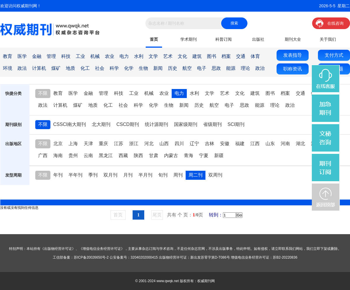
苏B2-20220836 (285, 257)
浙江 (133, 143)
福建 (240, 143)
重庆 (103, 143)
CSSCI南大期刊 (69, 124)
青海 (188, 155)
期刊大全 (293, 39)
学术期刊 (188, 39)
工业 (80, 56)
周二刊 (196, 174)
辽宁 (194, 143)
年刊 (58, 174)
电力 (124, 56)
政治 (260, 68)
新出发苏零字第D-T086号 (210, 257)
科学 (114, 68)
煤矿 (56, 68)
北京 (58, 143)
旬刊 (163, 174)
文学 (153, 56)
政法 (22, 68)
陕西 (138, 155)
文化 (182, 56)
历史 (172, 68)
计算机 (39, 68)
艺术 (168, 56)
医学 (22, 56)
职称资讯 (292, 68)
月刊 (128, 174)
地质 (70, 68)
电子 (201, 68)
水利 (138, 56)
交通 (240, 56)
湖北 (300, 143)
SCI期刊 (236, 124)
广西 (43, 155)
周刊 (178, 174)
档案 (226, 56)
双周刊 (215, 174)
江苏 (118, 143)
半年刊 (75, 174)
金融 (36, 56)
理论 (245, 68)
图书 (211, 56)
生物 (143, 68)
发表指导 (292, 55)
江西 (255, 143)
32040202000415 (144, 257)
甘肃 (153, 155)
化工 (85, 68)
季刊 (93, 174)
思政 (216, 68)
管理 (51, 56)
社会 (99, 68)
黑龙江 (106, 155)
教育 (7, 56)
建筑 (197, 56)
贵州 (73, 155)
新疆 (219, 155)
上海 (73, 143)
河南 (285, 143)
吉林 (209, 143)
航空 (187, 68)
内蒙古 (171, 155)
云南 (88, 155)
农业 (109, 56)
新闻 (158, 68)
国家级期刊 (185, 124)
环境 (7, 68)
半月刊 (145, 174)
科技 (66, 56)
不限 (43, 93)
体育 (255, 56)
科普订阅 (223, 39)
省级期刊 (212, 124)
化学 (128, 68)
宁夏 (203, 155)
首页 (154, 39)
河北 (149, 143)
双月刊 (110, 174)
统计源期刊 (156, 124)
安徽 (224, 143)
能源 (230, 68)
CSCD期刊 (127, 124)
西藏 (123, 155)
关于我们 (328, 39)
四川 (179, 143)
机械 (95, 56)
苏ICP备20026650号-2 (91, 257)
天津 (88, 143)
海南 (58, 155)
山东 (270, 143)
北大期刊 (101, 124)
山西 (164, 143)
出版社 (258, 39)
